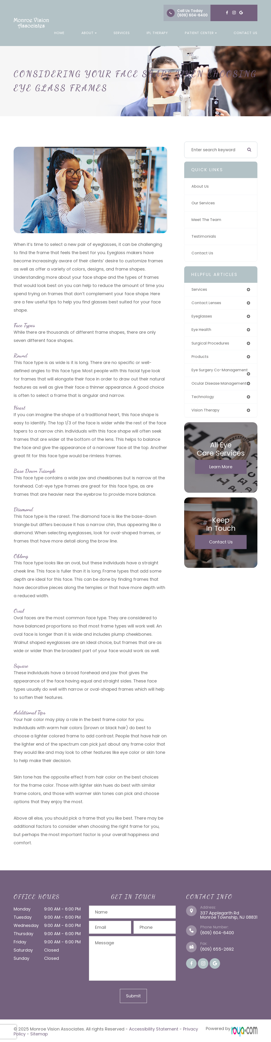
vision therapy (206, 421)
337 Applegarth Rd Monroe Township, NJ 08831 (228, 915)
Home (59, 33)
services (200, 289)
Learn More (220, 478)
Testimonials (204, 236)
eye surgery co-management (208, 374)
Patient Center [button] (201, 33)
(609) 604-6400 (192, 15)
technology (203, 407)
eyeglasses (203, 317)
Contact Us (245, 33)
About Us (200, 186)
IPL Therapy (157, 33)
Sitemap (39, 1033)
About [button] (89, 33)
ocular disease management (207, 391)
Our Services (204, 203)
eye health (202, 330)
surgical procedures (211, 344)
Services (122, 33)
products (200, 358)
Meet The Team (207, 220)
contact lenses (207, 303)
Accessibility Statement (153, 1028)
